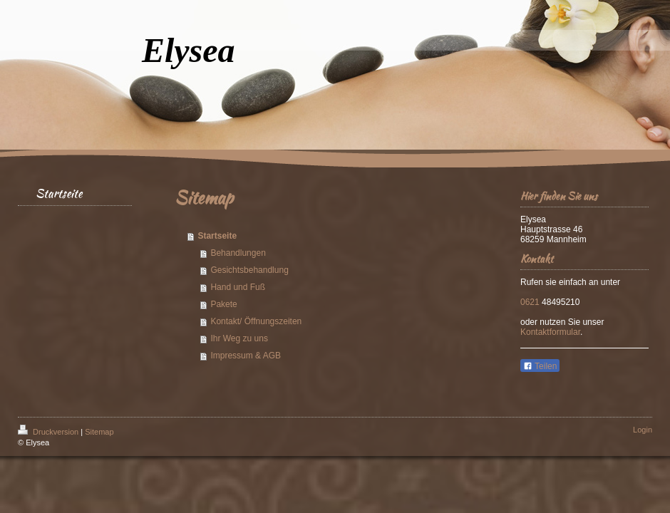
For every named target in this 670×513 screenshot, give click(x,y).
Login (642, 429)
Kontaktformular (550, 332)
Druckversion (49, 432)
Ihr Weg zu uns (238, 338)
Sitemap (99, 432)
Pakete (223, 304)
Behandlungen (237, 253)
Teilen (540, 366)
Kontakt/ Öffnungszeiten (256, 321)
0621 (531, 302)
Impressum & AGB (245, 356)
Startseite (217, 236)
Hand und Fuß (237, 287)
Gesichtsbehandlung (249, 270)
